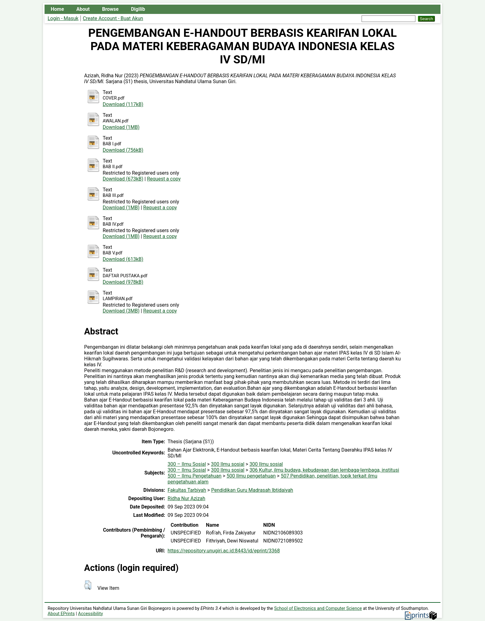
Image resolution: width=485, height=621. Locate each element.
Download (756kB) (123, 150)
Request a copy (164, 179)
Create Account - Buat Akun (113, 18)
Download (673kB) (123, 179)
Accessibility (90, 613)
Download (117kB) (123, 104)
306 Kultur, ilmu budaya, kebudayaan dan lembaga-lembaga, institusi (324, 470)
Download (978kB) (123, 282)
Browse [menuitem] (110, 9)
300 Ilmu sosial (227, 464)
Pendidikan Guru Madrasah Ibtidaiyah (252, 490)
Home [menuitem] (57, 9)
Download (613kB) (123, 259)
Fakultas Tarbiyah (187, 490)
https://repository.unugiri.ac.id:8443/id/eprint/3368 (224, 551)
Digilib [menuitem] (138, 9)
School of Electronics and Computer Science (318, 608)
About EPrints (61, 613)
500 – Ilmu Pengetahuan (194, 476)
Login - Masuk (63, 18)
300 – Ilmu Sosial (187, 464)
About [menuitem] (83, 9)
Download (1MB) (121, 127)
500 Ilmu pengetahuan (251, 476)
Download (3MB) (121, 311)
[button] (87, 585)
